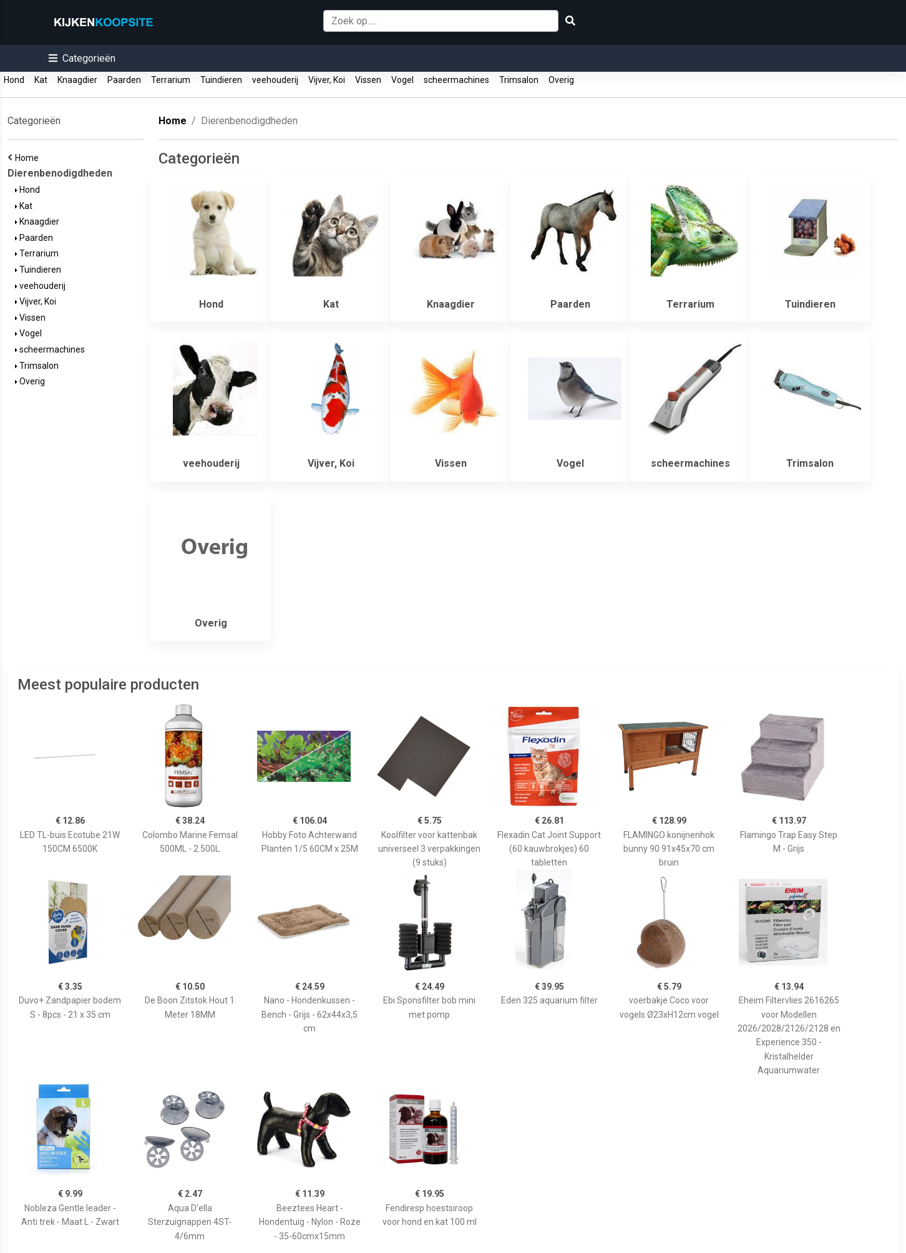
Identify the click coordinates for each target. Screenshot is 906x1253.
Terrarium (170, 80)
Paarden (124, 80)
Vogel (402, 80)
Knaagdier (77, 80)
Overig (561, 80)
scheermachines (456, 80)
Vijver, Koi (326, 80)
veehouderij (275, 80)
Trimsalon (518, 80)
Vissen (368, 80)
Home (28, 158)
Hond (14, 80)
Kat (41, 80)
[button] (82, 58)
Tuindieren (221, 80)
